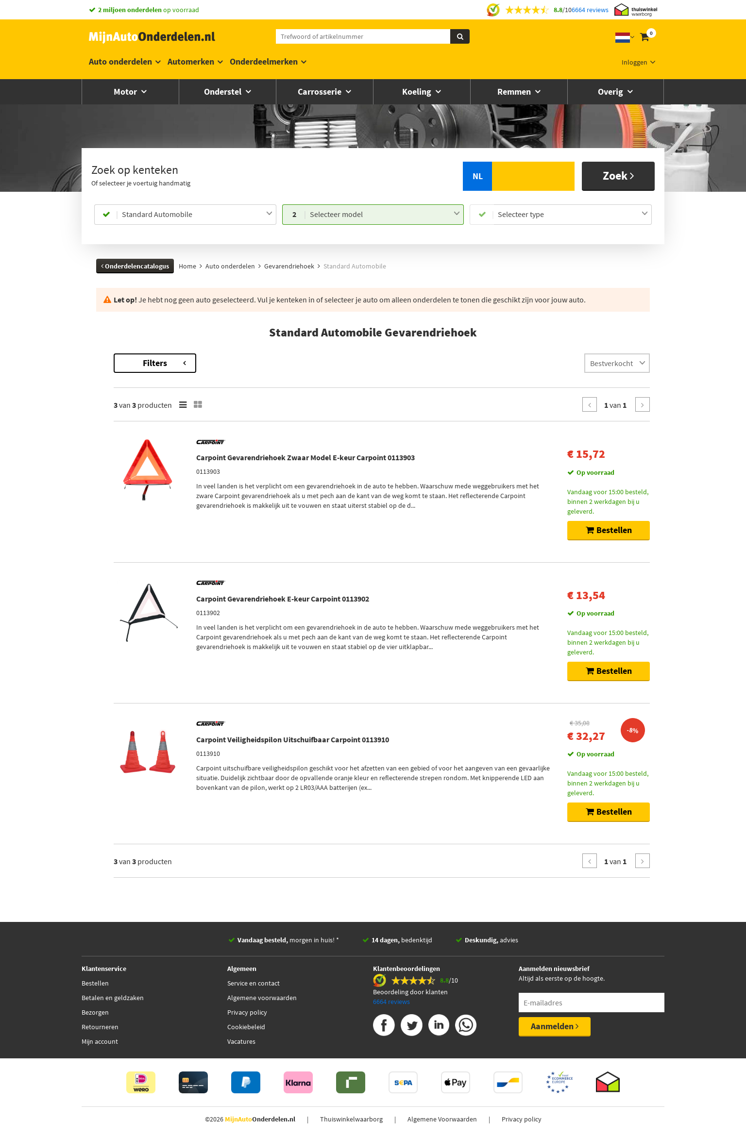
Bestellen (95, 983)
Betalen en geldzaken (113, 997)
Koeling (417, 91)
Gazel (104, 385)
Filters (283, 362)
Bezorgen (95, 1012)
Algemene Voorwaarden (442, 1119)
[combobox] (197, 214)
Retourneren (100, 1026)
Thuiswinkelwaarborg (351, 1119)
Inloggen (634, 62)
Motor (126, 91)
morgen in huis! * (288, 940)
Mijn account (100, 1041)
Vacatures (241, 1041)
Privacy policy (247, 1012)
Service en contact (253, 983)
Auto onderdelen (120, 61)
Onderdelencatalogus (135, 266)
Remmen (515, 91)
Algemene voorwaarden (262, 997)
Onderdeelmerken (264, 61)
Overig (611, 91)
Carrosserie (320, 91)
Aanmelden (554, 1026)
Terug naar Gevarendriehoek (139, 358)
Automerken (191, 61)
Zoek (618, 175)
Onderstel (223, 91)
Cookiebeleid (246, 1026)
